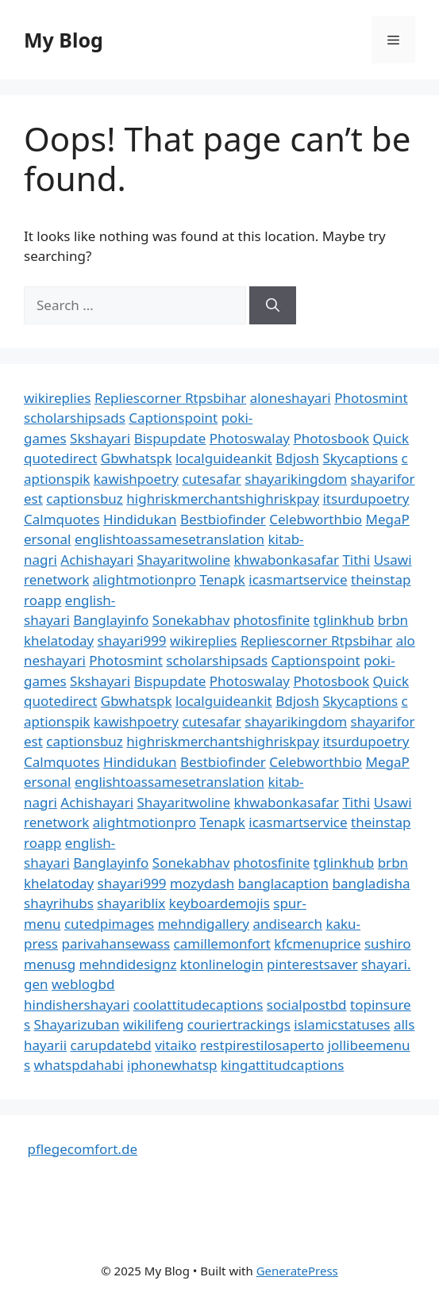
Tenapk (222, 579)
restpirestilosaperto (262, 1045)
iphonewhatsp (172, 1065)
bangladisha (371, 883)
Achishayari (96, 559)
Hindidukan (139, 519)
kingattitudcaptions (282, 1065)
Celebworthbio (315, 519)
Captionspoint (173, 417)
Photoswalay (250, 438)
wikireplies (57, 398)
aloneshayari (290, 398)
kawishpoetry (136, 479)
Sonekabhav (190, 620)
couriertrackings (239, 1024)
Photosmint (371, 398)
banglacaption (283, 883)
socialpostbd (307, 1004)
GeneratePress (297, 1271)
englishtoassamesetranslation (169, 539)
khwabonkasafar (286, 559)
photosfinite (271, 620)
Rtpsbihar (215, 398)
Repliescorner (139, 398)
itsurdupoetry (365, 498)
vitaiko (175, 1045)
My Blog (63, 39)
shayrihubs (59, 903)
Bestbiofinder (223, 519)
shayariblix (131, 903)
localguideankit (223, 458)
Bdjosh (297, 458)
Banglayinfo (110, 620)
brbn (393, 620)
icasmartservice (297, 579)
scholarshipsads (74, 417)
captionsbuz (84, 498)
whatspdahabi (79, 1065)
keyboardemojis (219, 903)
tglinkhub (344, 620)
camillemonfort (222, 943)
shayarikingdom (296, 479)
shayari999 (132, 640)
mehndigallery (203, 923)
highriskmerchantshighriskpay (222, 498)
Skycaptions (360, 458)
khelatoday (59, 640)
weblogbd (83, 984)
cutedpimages (109, 923)
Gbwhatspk (136, 458)
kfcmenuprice (317, 943)
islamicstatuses (342, 1024)
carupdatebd (110, 1045)
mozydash (202, 883)
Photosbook (331, 438)
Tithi (356, 559)
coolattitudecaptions (198, 1004)
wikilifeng (153, 1024)
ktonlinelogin (222, 964)
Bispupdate (170, 438)
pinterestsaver (312, 964)
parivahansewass (115, 943)
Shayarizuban (77, 1024)
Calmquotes (62, 519)
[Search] (272, 305)
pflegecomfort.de (82, 1149)
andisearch (287, 923)
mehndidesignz (128, 964)
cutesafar (211, 479)
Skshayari (100, 438)
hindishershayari (76, 1004)
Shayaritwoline (183, 559)
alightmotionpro (144, 579)
